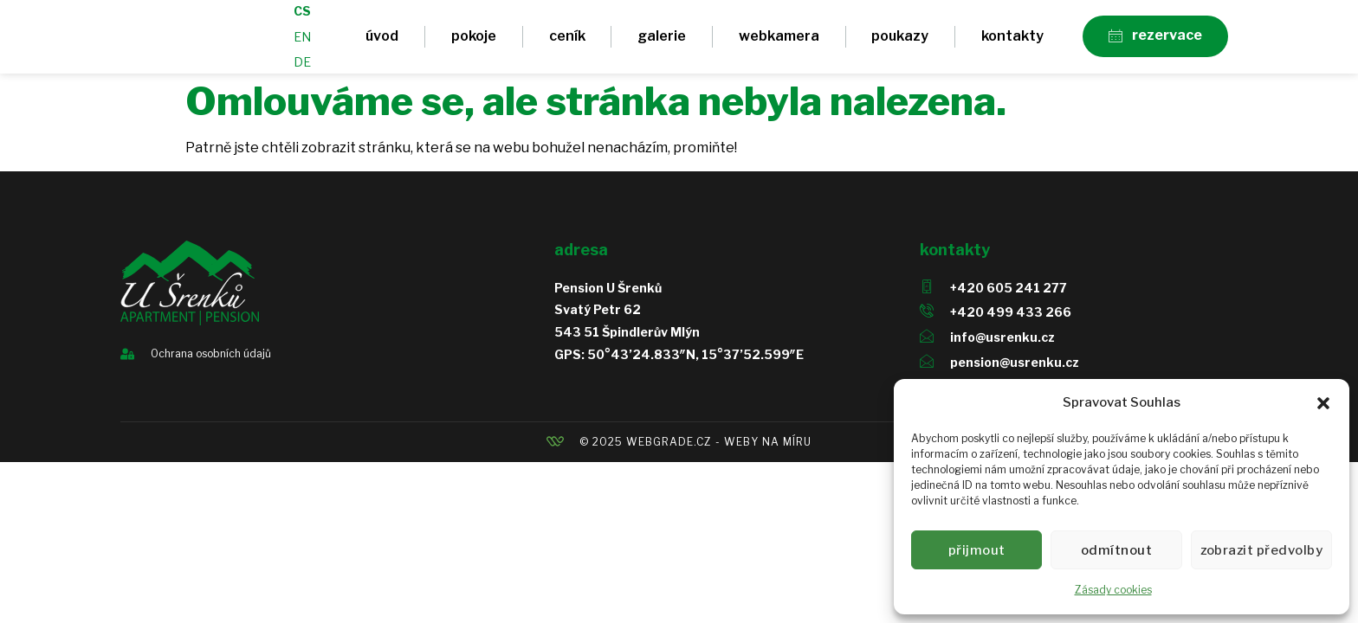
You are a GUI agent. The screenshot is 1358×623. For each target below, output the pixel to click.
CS (302, 17)
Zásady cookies (1113, 589)
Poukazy (899, 42)
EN (302, 42)
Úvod (381, 42)
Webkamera (779, 42)
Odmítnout (1121, 550)
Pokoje (473, 42)
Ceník (567, 42)
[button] (1323, 403)
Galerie (661, 42)
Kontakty (1012, 42)
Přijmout (979, 550)
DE (302, 68)
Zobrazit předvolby (1264, 550)
